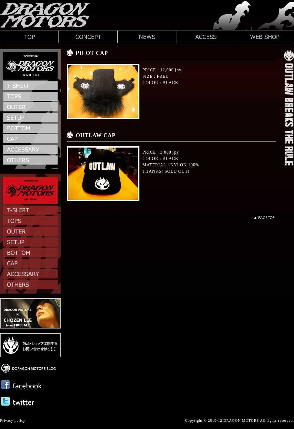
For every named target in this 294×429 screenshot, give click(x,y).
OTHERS (30, 160)
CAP (30, 139)
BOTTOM (30, 129)
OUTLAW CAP (95, 135)
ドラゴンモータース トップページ (29, 37)
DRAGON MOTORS (241, 420)
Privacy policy (12, 420)
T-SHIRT (30, 86)
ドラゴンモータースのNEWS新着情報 (147, 37)
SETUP (30, 118)
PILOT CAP (92, 53)
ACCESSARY (30, 150)
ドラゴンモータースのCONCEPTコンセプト (88, 37)
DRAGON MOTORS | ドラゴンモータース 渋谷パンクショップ (45, 15)
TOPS (30, 97)
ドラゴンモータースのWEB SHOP (264, 37)
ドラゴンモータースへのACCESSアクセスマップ (205, 37)
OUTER (30, 107)
